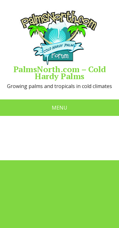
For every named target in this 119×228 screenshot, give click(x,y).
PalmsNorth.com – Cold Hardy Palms (59, 44)
